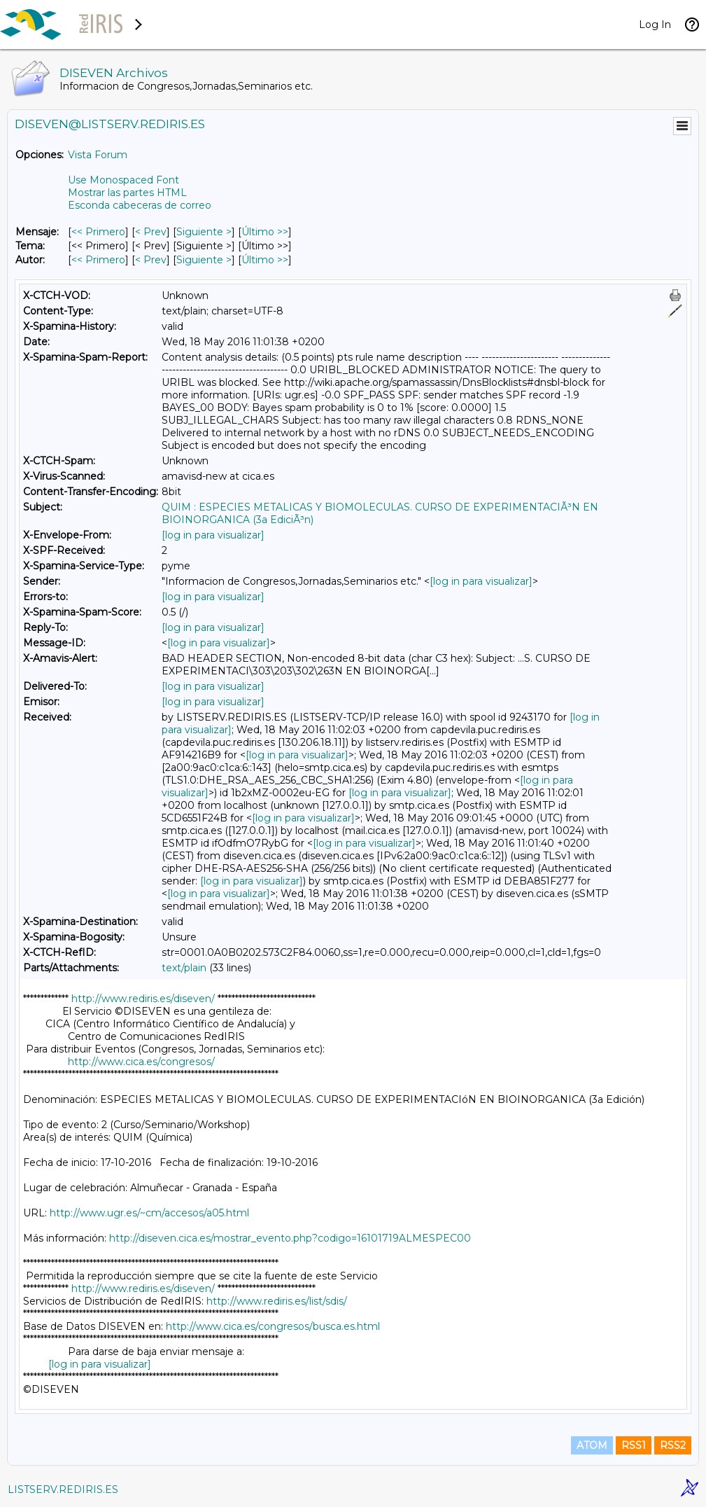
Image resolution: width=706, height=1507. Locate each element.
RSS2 (673, 1445)
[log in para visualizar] (213, 535)
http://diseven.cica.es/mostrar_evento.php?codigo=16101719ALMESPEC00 (290, 1238)
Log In (655, 24)
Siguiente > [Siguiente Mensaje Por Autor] (204, 260)
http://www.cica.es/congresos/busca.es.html (273, 1326)
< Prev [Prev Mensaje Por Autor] (151, 260)
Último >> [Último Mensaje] (264, 231)
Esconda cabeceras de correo (139, 205)
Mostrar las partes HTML (127, 192)
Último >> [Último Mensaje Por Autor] (264, 260)
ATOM (592, 1445)
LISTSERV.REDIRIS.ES (63, 1489)
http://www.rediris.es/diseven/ (143, 998)
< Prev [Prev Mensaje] (151, 231)
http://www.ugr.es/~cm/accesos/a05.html (149, 1213)
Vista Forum (97, 154)
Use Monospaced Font (123, 180)
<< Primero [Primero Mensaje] (98, 231)
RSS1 (633, 1445)
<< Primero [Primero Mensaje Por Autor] (98, 260)
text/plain (184, 967)
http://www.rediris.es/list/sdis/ (276, 1301)
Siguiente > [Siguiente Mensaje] (204, 231)
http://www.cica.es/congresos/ (141, 1061)
